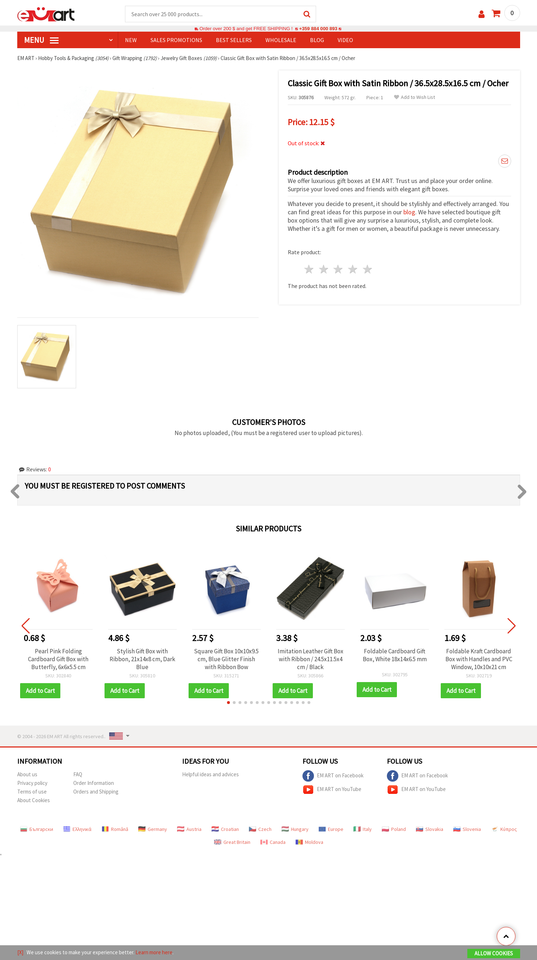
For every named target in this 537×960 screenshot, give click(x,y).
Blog (317, 40)
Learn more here (153, 952)
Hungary (295, 829)
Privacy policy (32, 783)
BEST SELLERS (234, 40)
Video (345, 40)
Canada (273, 842)
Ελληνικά (77, 829)
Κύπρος (504, 829)
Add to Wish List (414, 97)
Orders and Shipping (96, 791)
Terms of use (32, 791)
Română (115, 829)
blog (409, 212)
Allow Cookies (493, 953)
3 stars (338, 269)
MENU (41, 40)
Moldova (309, 842)
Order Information (93, 783)
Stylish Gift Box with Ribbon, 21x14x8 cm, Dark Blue (142, 659)
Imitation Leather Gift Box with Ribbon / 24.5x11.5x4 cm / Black (310, 659)
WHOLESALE (280, 40)
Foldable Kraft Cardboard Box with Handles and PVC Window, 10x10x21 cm (478, 659)
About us (27, 774)
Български (36, 829)
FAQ (77, 774)
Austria (189, 829)
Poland (394, 829)
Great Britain (232, 842)
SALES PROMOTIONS (176, 40)
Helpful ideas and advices (210, 774)
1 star (309, 269)
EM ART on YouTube (331, 789)
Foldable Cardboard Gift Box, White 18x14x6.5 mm (395, 655)
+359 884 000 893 (318, 28)
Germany (152, 829)
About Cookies (33, 800)
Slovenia (467, 829)
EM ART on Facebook (333, 776)
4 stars (353, 269)
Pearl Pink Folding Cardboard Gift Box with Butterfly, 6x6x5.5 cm (58, 659)
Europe (331, 829)
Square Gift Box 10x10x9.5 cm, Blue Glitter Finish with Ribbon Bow (226, 659)
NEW (131, 40)
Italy (362, 829)
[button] (228, 702)
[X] (20, 952)
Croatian (225, 829)
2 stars (323, 269)
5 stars (368, 269)
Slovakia (429, 829)
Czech (260, 829)
